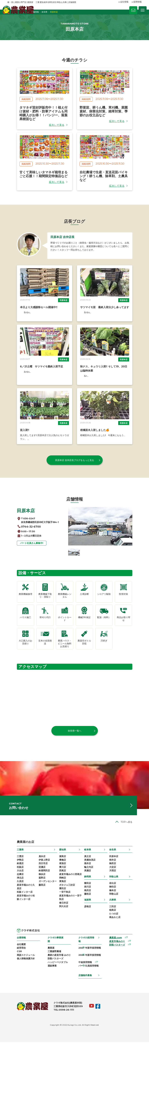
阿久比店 (61, 961)
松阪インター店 (15, 945)
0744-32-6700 (22, 554)
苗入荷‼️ (15, 456)
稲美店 (119, 963)
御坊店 (119, 937)
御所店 (119, 912)
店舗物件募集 (85, 1025)
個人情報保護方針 (16, 1015)
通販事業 (47, 1019)
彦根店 (90, 959)
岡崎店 (60, 928)
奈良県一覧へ (74, 770)
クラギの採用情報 (88, 992)
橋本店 (119, 941)
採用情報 (137, 2)
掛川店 (90, 937)
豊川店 (60, 916)
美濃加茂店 (92, 908)
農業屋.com (121, 992)
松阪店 (10, 916)
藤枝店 (90, 946)
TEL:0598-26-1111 (54, 1060)
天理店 (119, 920)
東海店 (60, 933)
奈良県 (119, 897)
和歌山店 (120, 946)
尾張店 (60, 912)
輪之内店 (91, 916)
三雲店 (10, 904)
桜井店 (119, 908)
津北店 (10, 928)
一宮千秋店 (63, 945)
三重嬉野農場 (50, 1003)
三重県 (10, 897)
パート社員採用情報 (89, 1019)
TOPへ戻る (136, 869)
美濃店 (90, 920)
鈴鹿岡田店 (38, 920)
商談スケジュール (16, 1011)
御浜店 (36, 924)
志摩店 (10, 924)
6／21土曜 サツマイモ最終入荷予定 (32, 387)
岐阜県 (90, 897)
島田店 (90, 941)
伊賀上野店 (38, 908)
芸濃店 (36, 916)
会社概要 (11, 998)
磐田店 (90, 933)
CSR (9, 1007)
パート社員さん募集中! (22, 571)
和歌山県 (120, 926)
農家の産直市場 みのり (54, 1007)
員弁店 (36, 904)
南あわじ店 (121, 971)
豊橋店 (60, 908)
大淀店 (119, 916)
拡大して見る (56, 133)
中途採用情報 (85, 1015)
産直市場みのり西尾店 (68, 924)
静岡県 (90, 926)
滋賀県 (90, 952)
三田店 (119, 959)
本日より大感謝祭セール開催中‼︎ (29, 323)
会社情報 (124, 2)
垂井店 (90, 912)
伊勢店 (10, 908)
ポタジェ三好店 (65, 937)
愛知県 (60, 897)
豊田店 (60, 941)
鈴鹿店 (10, 912)
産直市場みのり (122, 996)
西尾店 (60, 920)
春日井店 (61, 957)
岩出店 (119, 933)
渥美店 (60, 904)
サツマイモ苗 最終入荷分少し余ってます (104, 323)
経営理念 (11, 1003)
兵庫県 (119, 952)
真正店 (90, 904)
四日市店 (37, 912)
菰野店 (36, 928)
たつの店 (120, 967)
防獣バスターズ (51, 1011)
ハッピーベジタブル (53, 1015)
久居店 (10, 933)
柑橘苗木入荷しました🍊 (94, 456)
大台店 (10, 920)
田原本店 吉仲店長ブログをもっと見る (74, 486)
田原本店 (63, 316)
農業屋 (46, 998)
